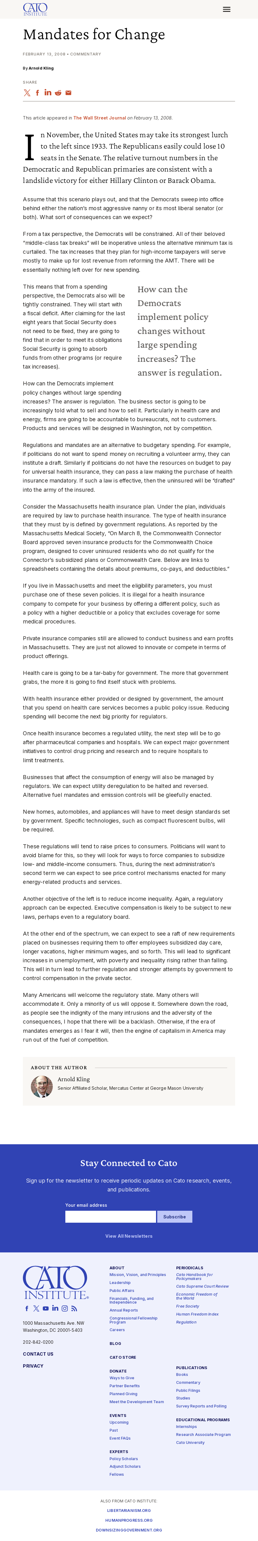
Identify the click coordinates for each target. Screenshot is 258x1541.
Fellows (117, 1475)
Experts (119, 1452)
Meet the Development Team (137, 1402)
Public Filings (188, 1390)
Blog (115, 1344)
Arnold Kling (41, 68)
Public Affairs (122, 1291)
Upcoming (119, 1423)
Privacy (33, 1366)
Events (118, 1416)
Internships (186, 1427)
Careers (117, 1330)
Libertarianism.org (129, 1511)
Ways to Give (122, 1378)
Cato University (190, 1443)
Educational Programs (203, 1420)
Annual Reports (124, 1310)
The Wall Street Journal (99, 117)
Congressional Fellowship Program (134, 1320)
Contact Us (38, 1354)
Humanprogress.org (128, 1521)
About (117, 1268)
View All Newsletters (129, 1236)
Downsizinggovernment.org (129, 1530)
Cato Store (123, 1358)
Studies (183, 1398)
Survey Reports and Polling (201, 1406)
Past (114, 1431)
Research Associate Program (203, 1435)
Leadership (120, 1283)
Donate (118, 1371)
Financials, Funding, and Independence (132, 1300)
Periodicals (189, 1268)
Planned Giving (123, 1394)
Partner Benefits (125, 1386)
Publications (191, 1368)
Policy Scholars (124, 1459)
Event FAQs (120, 1438)
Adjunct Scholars (125, 1467)
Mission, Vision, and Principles (138, 1275)
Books (182, 1375)
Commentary (188, 1383)
